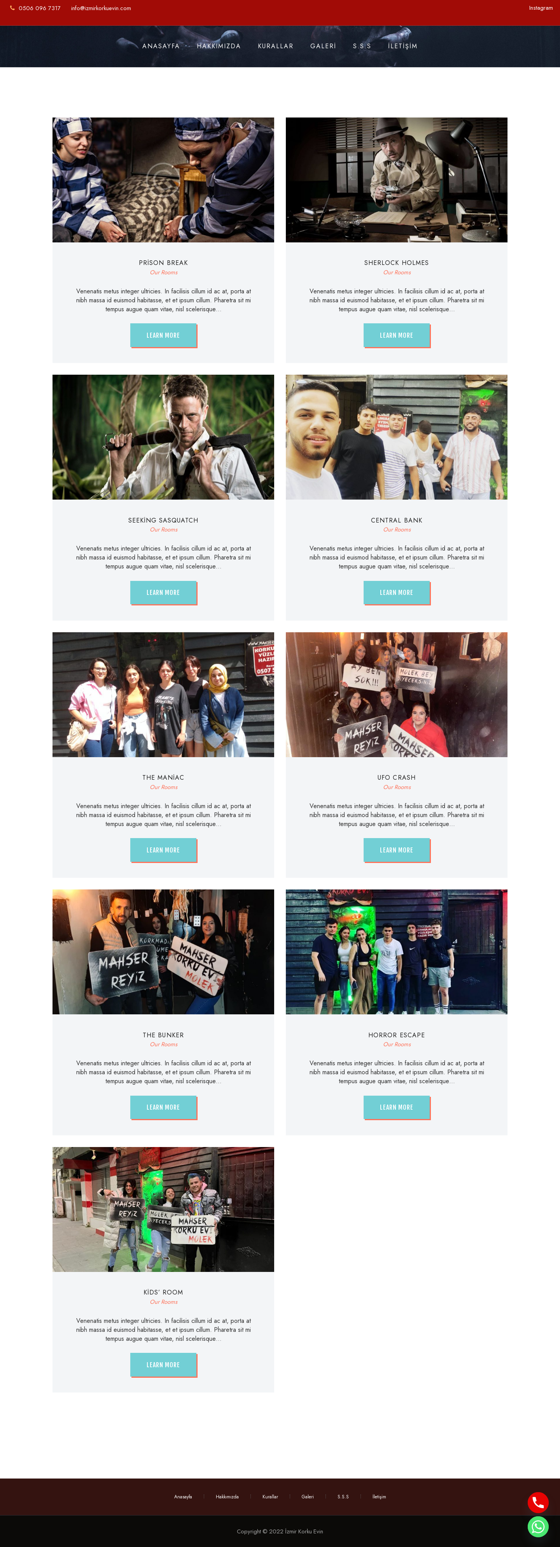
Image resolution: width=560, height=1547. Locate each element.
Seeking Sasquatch (163, 520)
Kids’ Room (163, 1292)
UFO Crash (396, 777)
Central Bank (396, 520)
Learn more (163, 335)
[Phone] (538, 1502)
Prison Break (163, 262)
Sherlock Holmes (396, 262)
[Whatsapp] (538, 1526)
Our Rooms (163, 272)
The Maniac (163, 777)
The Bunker (163, 1035)
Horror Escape (396, 1035)
